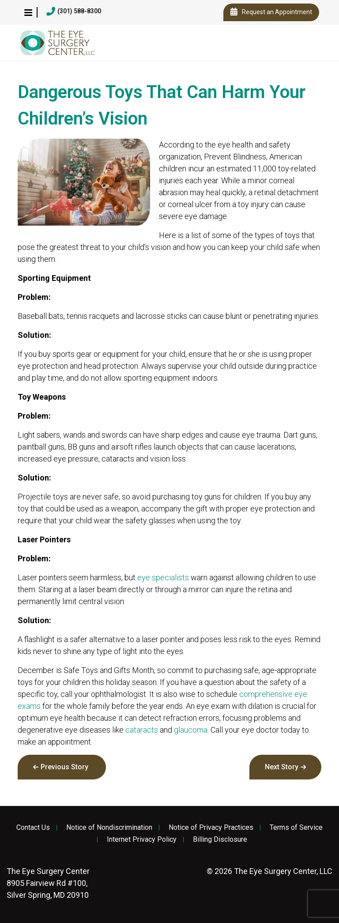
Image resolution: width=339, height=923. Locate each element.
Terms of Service (296, 827)
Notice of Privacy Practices (211, 827)
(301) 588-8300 (73, 11)
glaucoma (190, 729)
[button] (28, 12)
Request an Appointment (271, 12)
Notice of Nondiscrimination (109, 827)
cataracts (141, 729)
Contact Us (33, 827)
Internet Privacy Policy (142, 839)
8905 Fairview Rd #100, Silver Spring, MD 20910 (48, 883)
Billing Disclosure (220, 839)
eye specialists (163, 577)
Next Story (281, 767)
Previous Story (64, 767)
